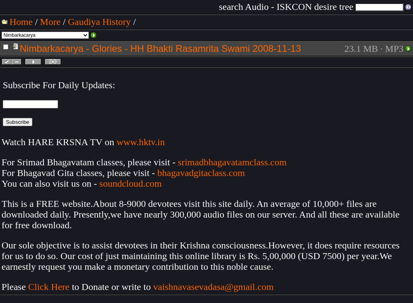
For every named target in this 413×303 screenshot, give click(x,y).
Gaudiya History (99, 22)
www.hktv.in (140, 142)
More (50, 22)
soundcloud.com (130, 183)
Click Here (48, 287)
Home (21, 22)
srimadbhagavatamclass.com (232, 162)
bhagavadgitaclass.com (201, 173)
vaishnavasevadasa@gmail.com (214, 287)
